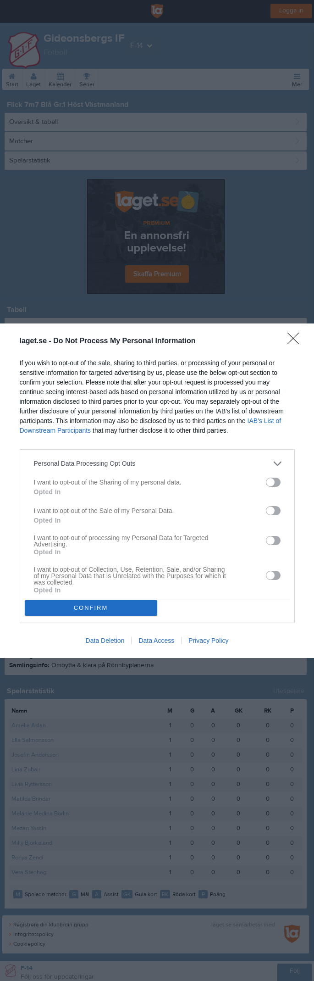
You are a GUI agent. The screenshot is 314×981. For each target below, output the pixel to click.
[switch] (273, 482)
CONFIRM (91, 607)
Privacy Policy (208, 640)
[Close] (296, 341)
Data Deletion (105, 640)
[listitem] (157, 463)
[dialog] (157, 490)
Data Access (156, 640)
